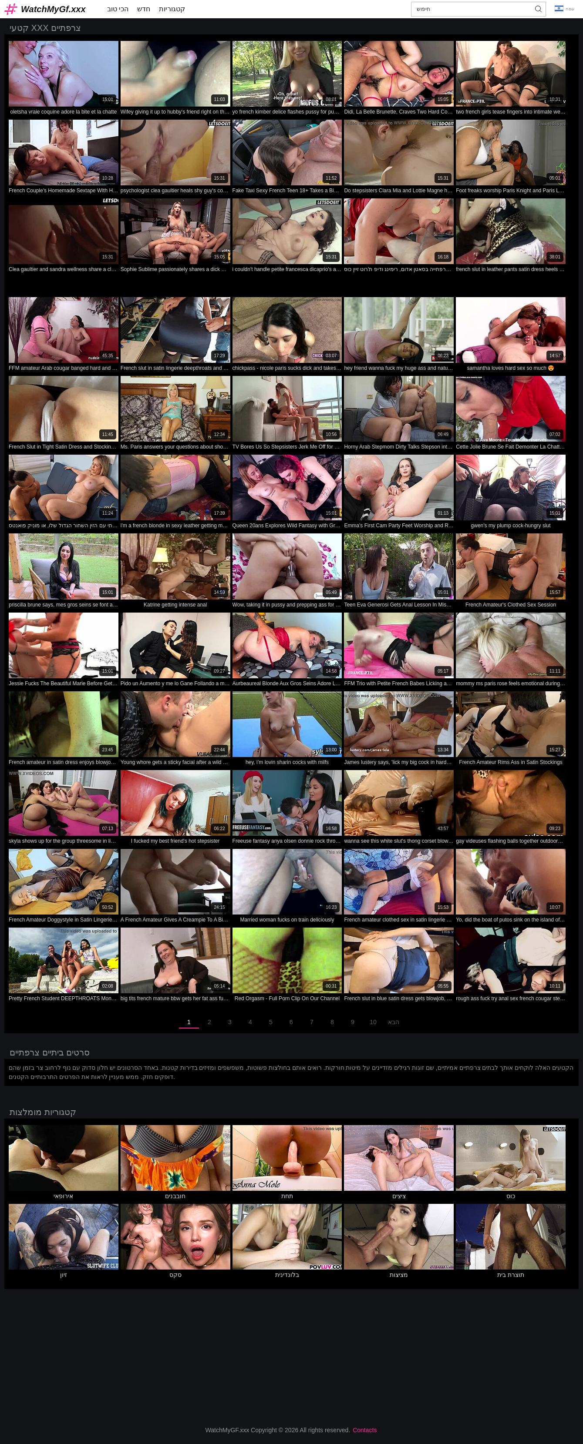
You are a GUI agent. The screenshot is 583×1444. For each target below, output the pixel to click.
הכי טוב (117, 9)
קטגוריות (172, 9)
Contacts (365, 1430)
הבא (393, 1022)
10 (373, 1022)
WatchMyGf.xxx (53, 9)
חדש (143, 9)
